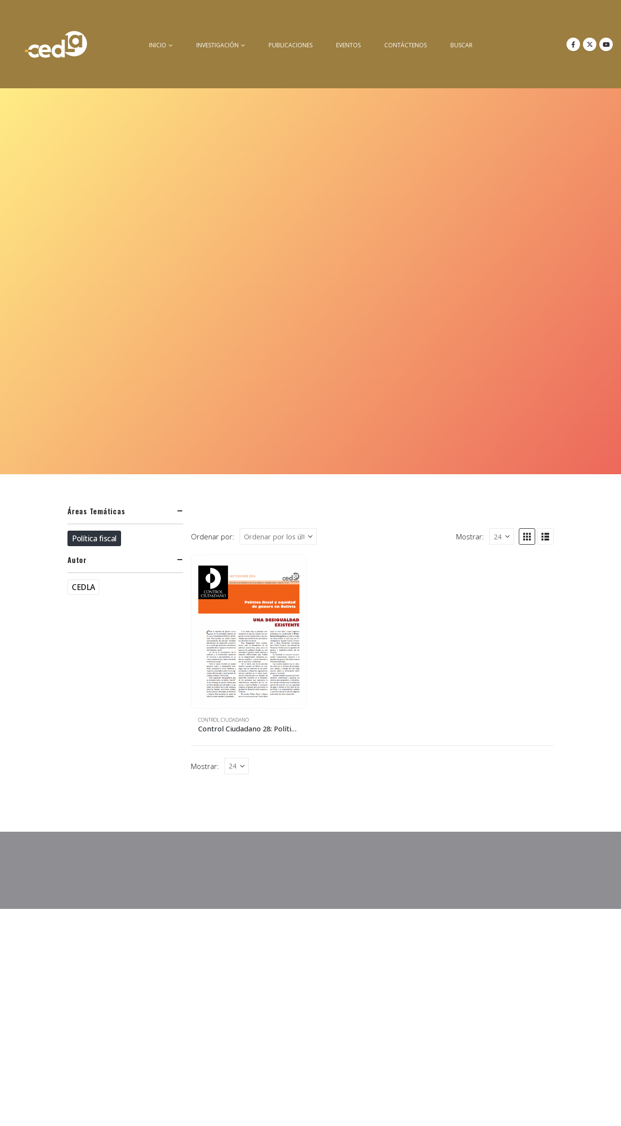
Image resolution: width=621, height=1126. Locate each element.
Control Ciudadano (223, 719)
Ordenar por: (212, 536)
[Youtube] (606, 44)
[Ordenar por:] (278, 536)
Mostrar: (470, 536)
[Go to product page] (248, 631)
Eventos (348, 45)
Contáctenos (405, 45)
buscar (461, 45)
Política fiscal (94, 538)
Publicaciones (290, 45)
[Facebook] (573, 44)
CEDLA (83, 587)
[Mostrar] (501, 536)
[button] (527, 536)
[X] (589, 44)
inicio (157, 45)
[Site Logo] (56, 44)
